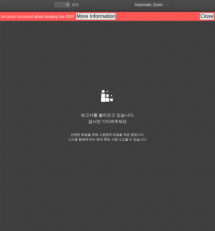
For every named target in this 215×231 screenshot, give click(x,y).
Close (206, 16)
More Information (95, 16)
